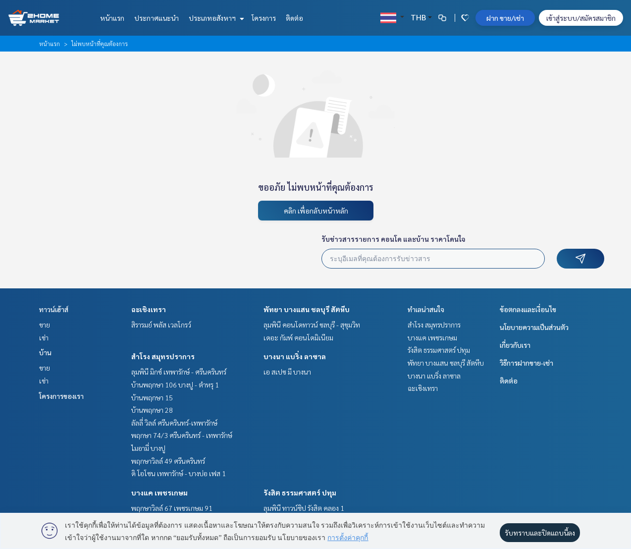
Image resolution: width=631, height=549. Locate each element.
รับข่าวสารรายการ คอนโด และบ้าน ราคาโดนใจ (393, 238)
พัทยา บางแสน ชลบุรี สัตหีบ (306, 309)
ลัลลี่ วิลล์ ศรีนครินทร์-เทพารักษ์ (174, 422)
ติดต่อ (294, 17)
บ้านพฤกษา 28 (152, 409)
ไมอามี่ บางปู (148, 447)
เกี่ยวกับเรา (515, 344)
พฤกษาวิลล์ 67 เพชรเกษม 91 (171, 507)
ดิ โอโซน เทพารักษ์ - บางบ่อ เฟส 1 (178, 473)
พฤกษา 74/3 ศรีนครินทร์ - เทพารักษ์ (181, 435)
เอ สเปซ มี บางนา (287, 371)
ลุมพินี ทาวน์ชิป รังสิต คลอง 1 (303, 507)
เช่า (44, 337)
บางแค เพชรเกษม (159, 492)
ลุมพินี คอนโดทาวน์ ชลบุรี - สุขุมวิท (311, 324)
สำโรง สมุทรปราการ (163, 356)
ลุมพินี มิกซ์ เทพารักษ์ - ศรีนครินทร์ (178, 371)
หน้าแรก (112, 17)
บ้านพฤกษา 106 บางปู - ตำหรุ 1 (175, 384)
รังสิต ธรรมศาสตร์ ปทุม (299, 492)
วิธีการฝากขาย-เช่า (526, 362)
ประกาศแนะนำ (156, 17)
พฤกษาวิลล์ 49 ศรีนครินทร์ (168, 460)
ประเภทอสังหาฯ (215, 17)
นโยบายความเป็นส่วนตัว (534, 327)
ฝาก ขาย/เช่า (505, 17)
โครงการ (264, 17)
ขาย (44, 324)
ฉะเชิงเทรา (148, 309)
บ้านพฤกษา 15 (152, 397)
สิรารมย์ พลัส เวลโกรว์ (161, 324)
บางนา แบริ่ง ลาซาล (294, 356)
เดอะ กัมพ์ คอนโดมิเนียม (298, 337)
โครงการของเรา (61, 395)
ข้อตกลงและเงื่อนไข (528, 309)
